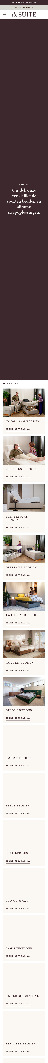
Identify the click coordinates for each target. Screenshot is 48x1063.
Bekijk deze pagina (18, 429)
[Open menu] (4, 14)
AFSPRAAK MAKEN (24, 8)
